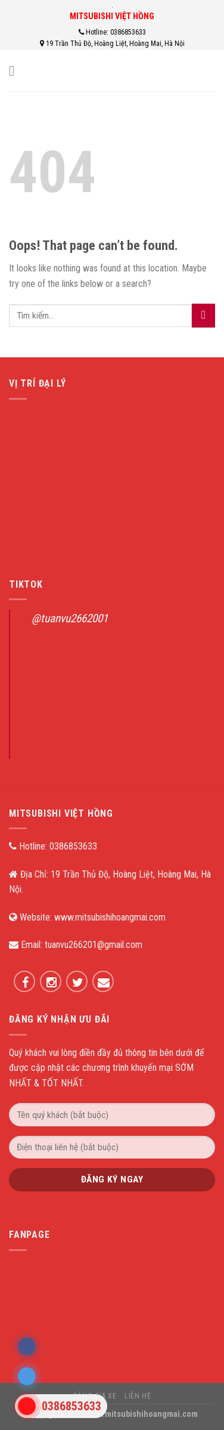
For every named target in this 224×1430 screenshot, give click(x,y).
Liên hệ (138, 1396)
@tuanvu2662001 (70, 618)
